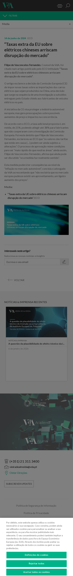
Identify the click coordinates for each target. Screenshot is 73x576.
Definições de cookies (36, 556)
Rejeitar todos (36, 564)
